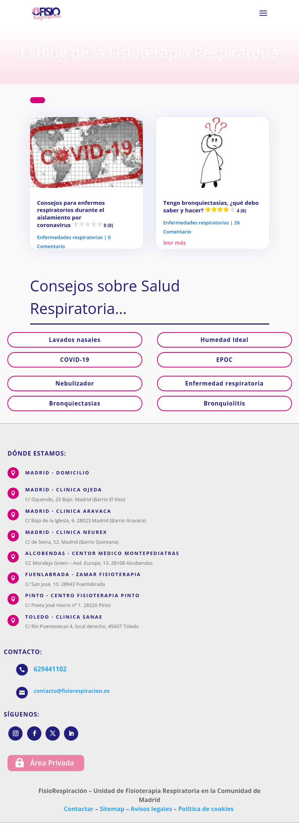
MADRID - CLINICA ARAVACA (68, 511)
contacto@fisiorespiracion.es (72, 690)
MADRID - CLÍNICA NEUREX (66, 532)
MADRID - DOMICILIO (57, 472)
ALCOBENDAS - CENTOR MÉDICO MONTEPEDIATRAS (102, 553)
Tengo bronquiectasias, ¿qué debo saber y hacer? (211, 206)
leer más (174, 242)
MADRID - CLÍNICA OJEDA (63, 489)
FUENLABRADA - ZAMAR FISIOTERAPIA (83, 574)
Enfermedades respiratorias (70, 237)
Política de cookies (206, 809)
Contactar (79, 809)
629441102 (50, 669)
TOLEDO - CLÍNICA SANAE (64, 616)
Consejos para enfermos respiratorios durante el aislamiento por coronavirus (75, 214)
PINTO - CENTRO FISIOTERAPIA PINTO (82, 595)
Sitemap (112, 809)
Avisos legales (151, 809)
